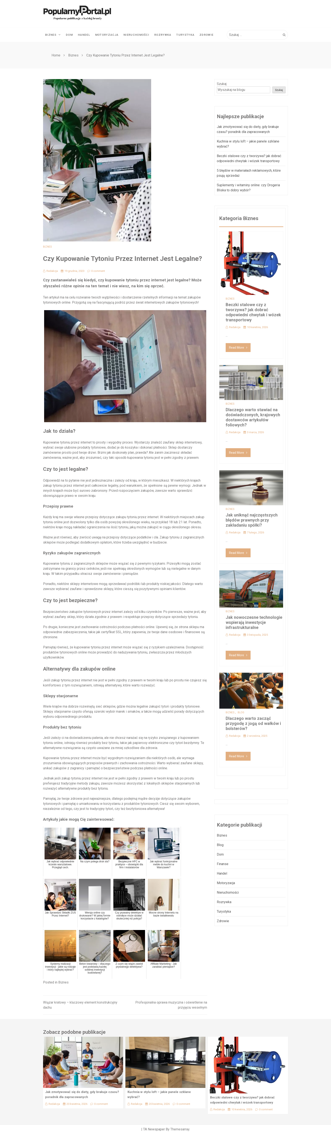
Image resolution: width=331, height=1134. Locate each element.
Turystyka (185, 34)
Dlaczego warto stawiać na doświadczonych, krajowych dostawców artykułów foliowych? (253, 417)
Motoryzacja (106, 34)
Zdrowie (206, 34)
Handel (84, 34)
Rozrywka (162, 34)
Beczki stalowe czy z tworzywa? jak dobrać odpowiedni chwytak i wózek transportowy (253, 312)
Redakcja (50, 271)
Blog (241, 712)
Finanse (222, 864)
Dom (69, 34)
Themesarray (179, 1129)
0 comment (96, 271)
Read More (238, 347)
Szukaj (222, 84)
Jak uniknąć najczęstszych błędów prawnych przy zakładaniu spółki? (252, 520)
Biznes (53, 35)
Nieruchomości (136, 34)
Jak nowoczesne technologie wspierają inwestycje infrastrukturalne (254, 622)
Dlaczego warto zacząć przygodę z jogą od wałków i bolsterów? (253, 723)
